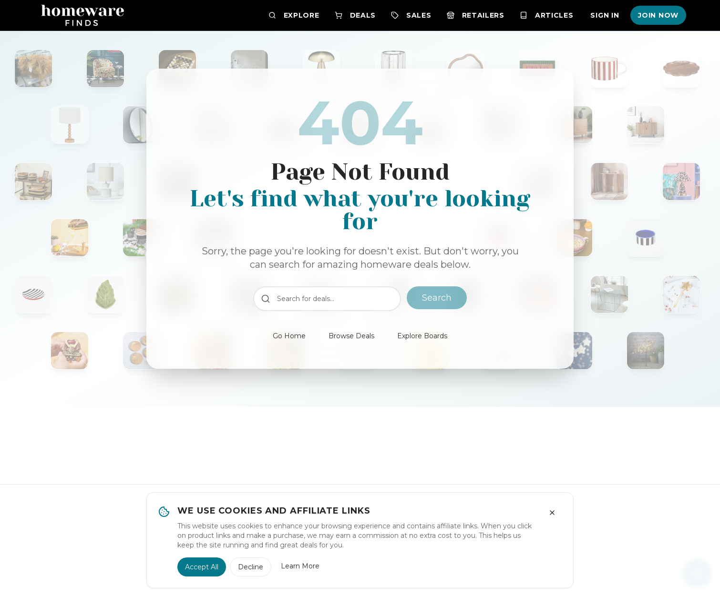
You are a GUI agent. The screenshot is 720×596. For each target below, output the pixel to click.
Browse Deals (351, 336)
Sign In (604, 15)
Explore (293, 15)
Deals (355, 15)
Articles (547, 15)
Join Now (658, 15)
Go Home (289, 336)
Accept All (201, 567)
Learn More (300, 566)
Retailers (475, 15)
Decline (250, 567)
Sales (411, 15)
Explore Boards (422, 336)
